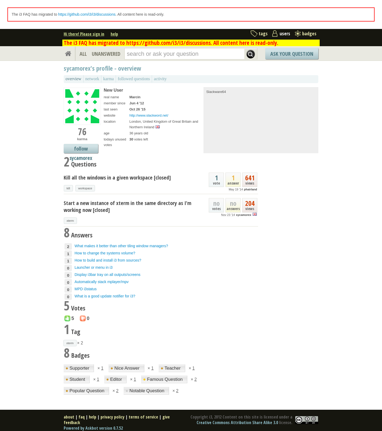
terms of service (143, 417)
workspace (85, 188)
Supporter (78, 368)
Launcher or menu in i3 (93, 267)
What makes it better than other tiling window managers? (121, 246)
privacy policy (112, 417)
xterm (70, 220)
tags (263, 33)
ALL (83, 53)
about (69, 417)
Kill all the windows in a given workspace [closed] (117, 177)
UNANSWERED (106, 53)
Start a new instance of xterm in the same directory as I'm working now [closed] (127, 206)
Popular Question (86, 390)
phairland (250, 189)
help (114, 34)
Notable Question (145, 390)
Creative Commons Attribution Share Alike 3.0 (237, 422)
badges (309, 33)
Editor (114, 379)
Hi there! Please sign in (84, 34)
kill (68, 188)
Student (76, 379)
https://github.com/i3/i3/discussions (86, 14)
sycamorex (243, 214)
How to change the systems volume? (105, 253)
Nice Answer (125, 368)
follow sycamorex (81, 149)
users (285, 33)
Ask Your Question (291, 53)
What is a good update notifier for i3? (105, 296)
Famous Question (163, 379)
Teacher (171, 368)
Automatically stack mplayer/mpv (102, 282)
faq (82, 417)
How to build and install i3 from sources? (108, 260)
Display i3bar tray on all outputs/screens (107, 274)
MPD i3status (86, 289)
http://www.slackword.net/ (148, 115)
